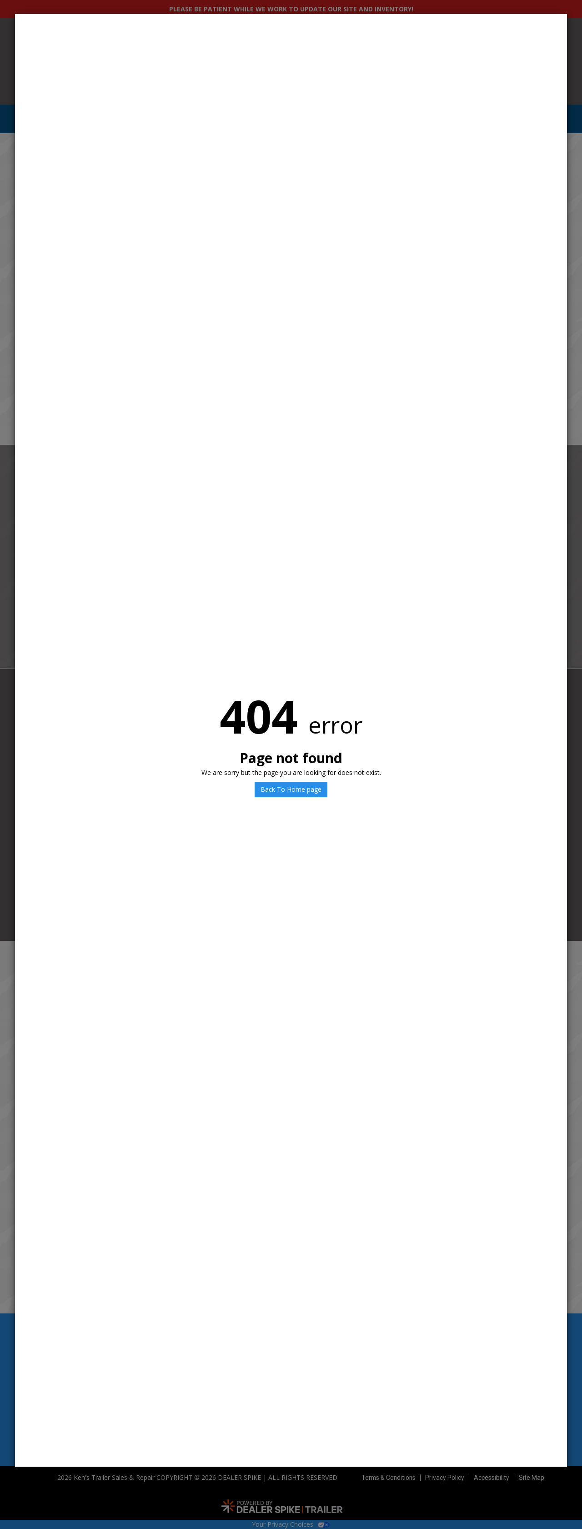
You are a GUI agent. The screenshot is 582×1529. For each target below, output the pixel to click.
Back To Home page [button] (291, 789)
